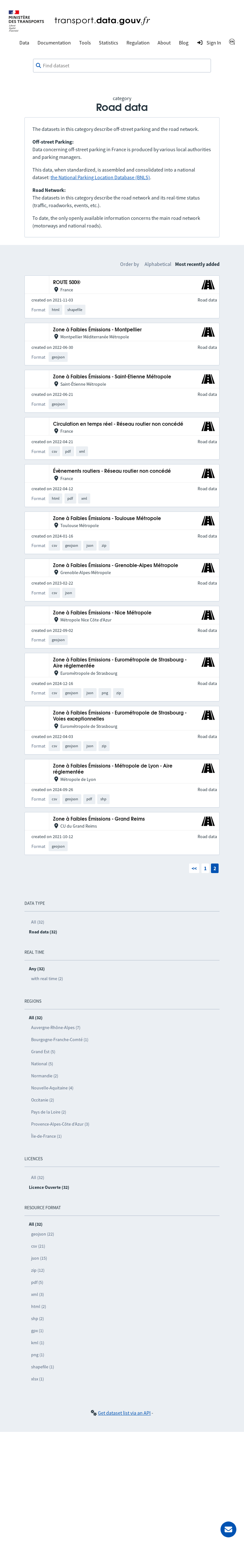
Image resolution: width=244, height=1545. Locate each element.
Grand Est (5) (43, 1051)
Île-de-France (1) (46, 1136)
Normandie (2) (44, 1076)
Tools (85, 42)
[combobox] (122, 66)
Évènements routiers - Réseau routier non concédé (112, 471)
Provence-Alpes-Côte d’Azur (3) (60, 1124)
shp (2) (37, 1318)
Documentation (54, 42)
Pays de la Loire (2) (48, 1112)
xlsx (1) (37, 1379)
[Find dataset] (122, 66)
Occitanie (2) (42, 1100)
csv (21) (38, 1246)
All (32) (37, 922)
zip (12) (37, 1270)
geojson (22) (42, 1234)
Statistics (108, 42)
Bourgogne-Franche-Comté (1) (59, 1039)
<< (194, 868)
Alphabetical (158, 264)
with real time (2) (47, 978)
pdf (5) (37, 1282)
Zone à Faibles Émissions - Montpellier (97, 330)
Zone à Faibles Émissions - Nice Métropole (102, 613)
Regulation (138, 42)
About (164, 42)
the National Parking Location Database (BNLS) (100, 177)
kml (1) (37, 1342)
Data (24, 42)
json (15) (39, 1258)
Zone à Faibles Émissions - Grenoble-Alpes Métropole (115, 565)
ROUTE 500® (66, 282)
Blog (183, 42)
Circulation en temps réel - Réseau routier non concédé (118, 424)
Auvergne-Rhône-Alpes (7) (55, 1027)
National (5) (42, 1064)
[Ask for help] (228, 1529)
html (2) (38, 1306)
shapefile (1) (42, 1367)
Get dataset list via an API (124, 1413)
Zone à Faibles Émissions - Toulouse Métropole (107, 518)
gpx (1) (37, 1330)
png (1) (37, 1355)
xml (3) (37, 1294)
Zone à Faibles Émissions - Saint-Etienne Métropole (112, 377)
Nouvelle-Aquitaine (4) (52, 1088)
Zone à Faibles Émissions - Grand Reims (99, 819)
